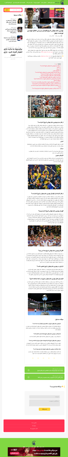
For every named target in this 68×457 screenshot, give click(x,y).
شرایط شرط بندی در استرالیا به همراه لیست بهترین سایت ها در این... (10, 39)
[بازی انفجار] (62, 2)
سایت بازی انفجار (51, 2)
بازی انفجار (57, 2)
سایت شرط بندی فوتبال (46, 56)
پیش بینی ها (29, 2)
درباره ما (34, 426)
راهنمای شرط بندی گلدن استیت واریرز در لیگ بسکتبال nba (10, 31)
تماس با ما (34, 423)
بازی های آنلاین (8, 2)
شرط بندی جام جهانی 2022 (47, 52)
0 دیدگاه (51, 36)
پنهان (56, 64)
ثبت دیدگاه (44, 409)
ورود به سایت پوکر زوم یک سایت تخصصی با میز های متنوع (50, 370)
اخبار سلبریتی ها (60, 9)
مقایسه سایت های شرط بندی (19, 2)
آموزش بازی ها (37, 2)
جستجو (7, 10)
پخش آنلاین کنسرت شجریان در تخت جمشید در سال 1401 (50, 377)
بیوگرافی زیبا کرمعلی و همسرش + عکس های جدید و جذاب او (11, 22)
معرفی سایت (43, 2)
